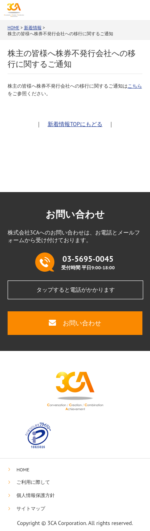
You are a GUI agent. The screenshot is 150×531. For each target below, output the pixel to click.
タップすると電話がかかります (75, 289)
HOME (14, 27)
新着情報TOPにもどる (75, 124)
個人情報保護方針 (35, 495)
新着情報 (33, 27)
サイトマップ (30, 508)
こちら (135, 86)
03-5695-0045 (98, 10)
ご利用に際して (33, 482)
